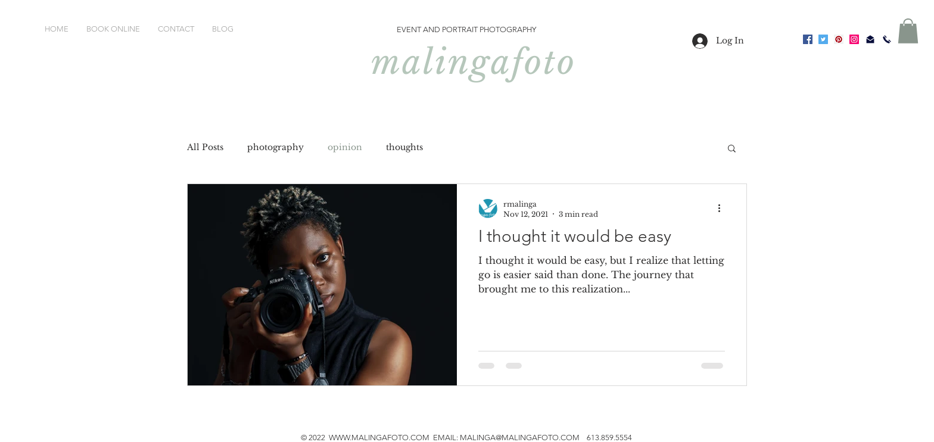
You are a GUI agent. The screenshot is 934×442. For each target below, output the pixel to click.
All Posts (205, 147)
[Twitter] (823, 39)
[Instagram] (854, 39)
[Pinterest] (838, 39)
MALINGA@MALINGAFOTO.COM (520, 437)
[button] (908, 30)
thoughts (404, 147)
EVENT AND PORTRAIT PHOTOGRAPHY (466, 29)
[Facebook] (807, 39)
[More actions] (723, 208)
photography (275, 147)
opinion (345, 147)
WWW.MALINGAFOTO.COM (379, 437)
